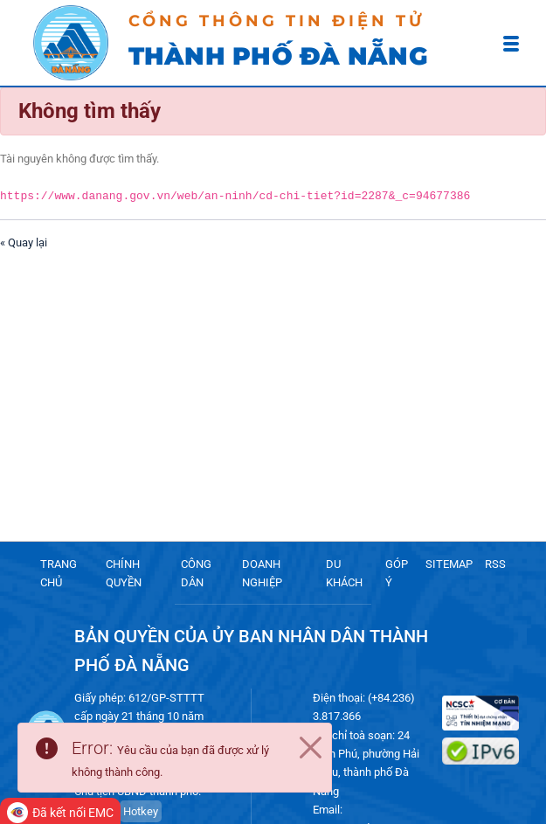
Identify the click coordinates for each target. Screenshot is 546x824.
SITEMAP (449, 564)
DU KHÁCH (344, 573)
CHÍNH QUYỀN (124, 573)
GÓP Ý (396, 573)
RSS (495, 564)
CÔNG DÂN (196, 573)
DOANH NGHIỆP (262, 573)
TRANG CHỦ (58, 573)
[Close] (310, 748)
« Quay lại (23, 241)
